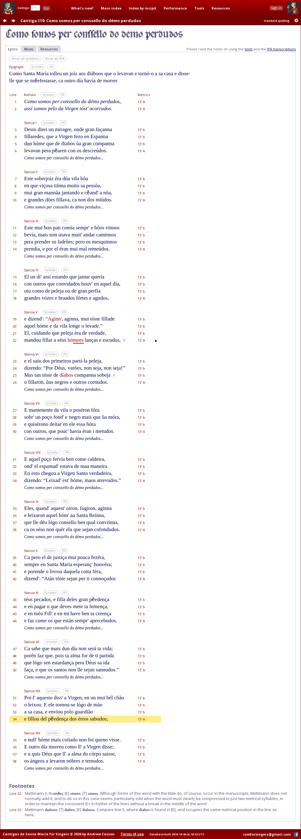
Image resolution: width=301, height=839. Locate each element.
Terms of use (132, 834)
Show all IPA (54, 58)
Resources (220, 8)
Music (29, 49)
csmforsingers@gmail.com (267, 834)
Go (46, 8)
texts (249, 49)
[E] (67, 793)
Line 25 (15, 809)
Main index (111, 8)
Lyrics (12, 49)
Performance (175, 8)
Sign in (276, 8)
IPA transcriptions (281, 49)
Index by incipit (142, 8)
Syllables (37, 67)
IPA (51, 67)
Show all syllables (25, 58)
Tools (199, 8)
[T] (84, 793)
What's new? (82, 8)
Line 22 (15, 793)
